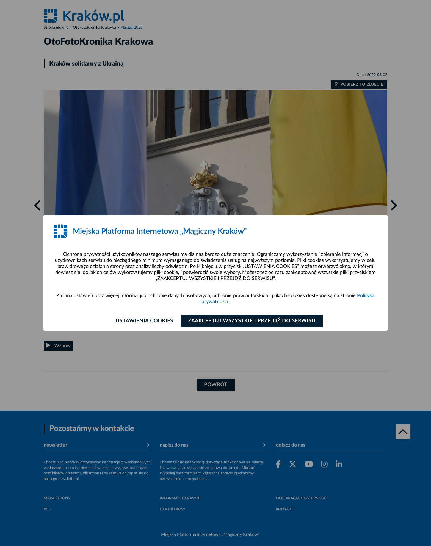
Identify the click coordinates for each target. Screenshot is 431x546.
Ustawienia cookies (144, 321)
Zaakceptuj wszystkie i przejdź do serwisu (251, 321)
